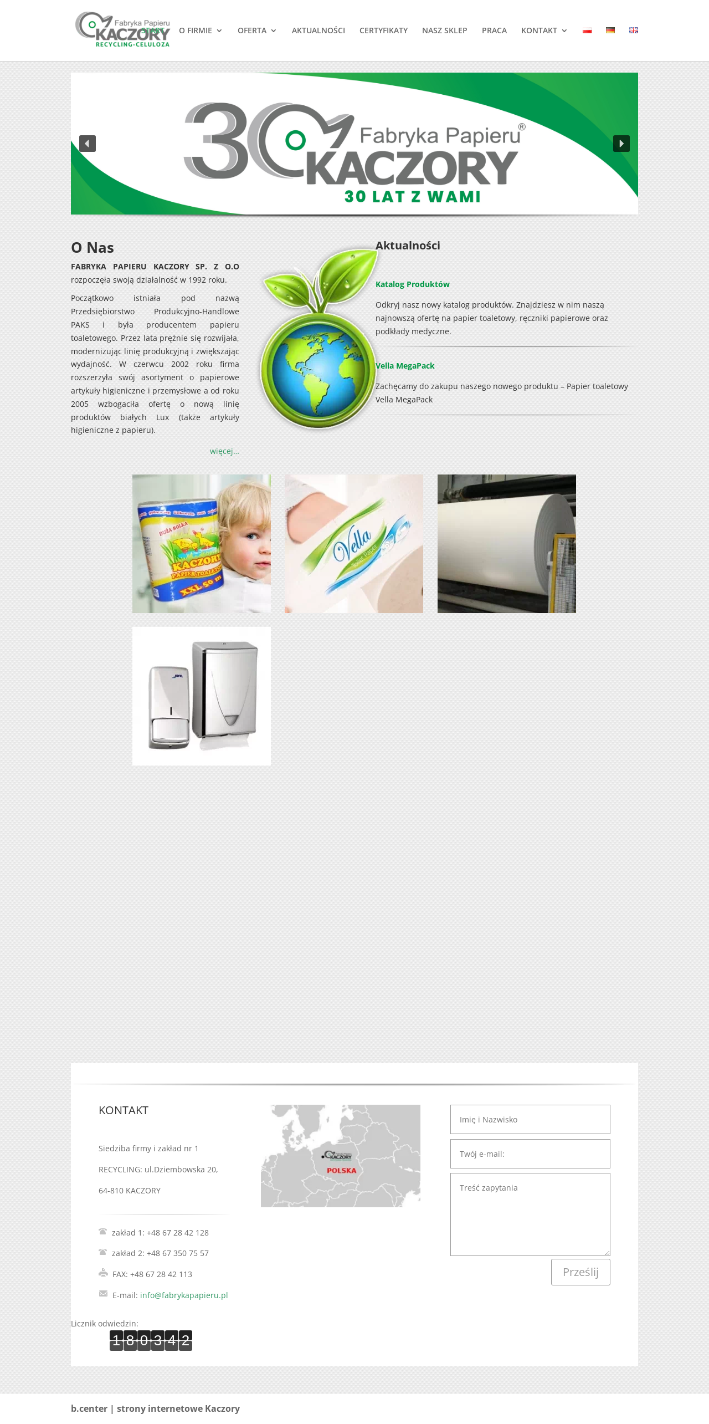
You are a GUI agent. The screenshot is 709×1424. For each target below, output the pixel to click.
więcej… (224, 451)
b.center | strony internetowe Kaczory (155, 1408)
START (153, 31)
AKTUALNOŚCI (318, 31)
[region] (354, 156)
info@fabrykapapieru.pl (184, 1295)
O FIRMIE (195, 31)
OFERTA (252, 31)
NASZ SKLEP (444, 31)
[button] (87, 143)
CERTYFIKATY (383, 31)
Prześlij (581, 1271)
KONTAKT (539, 31)
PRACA (494, 31)
